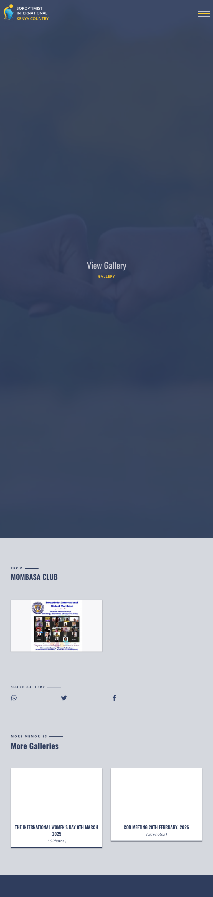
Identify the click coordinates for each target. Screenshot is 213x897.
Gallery (106, 276)
